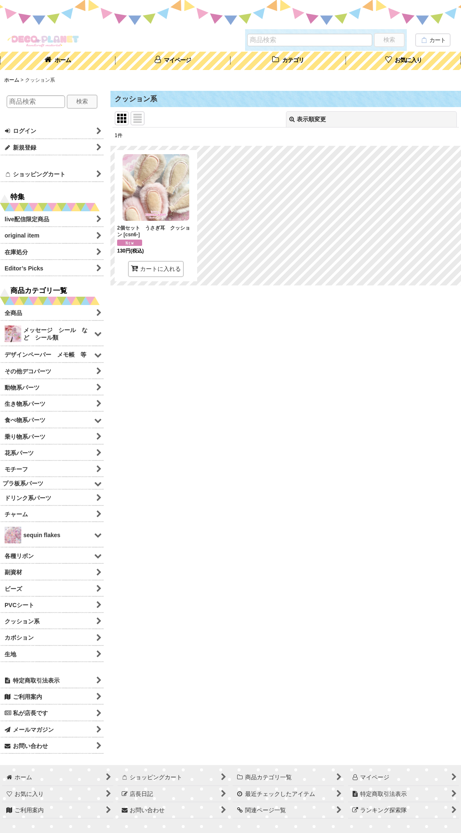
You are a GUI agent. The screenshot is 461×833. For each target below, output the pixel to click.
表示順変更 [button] (307, 119)
